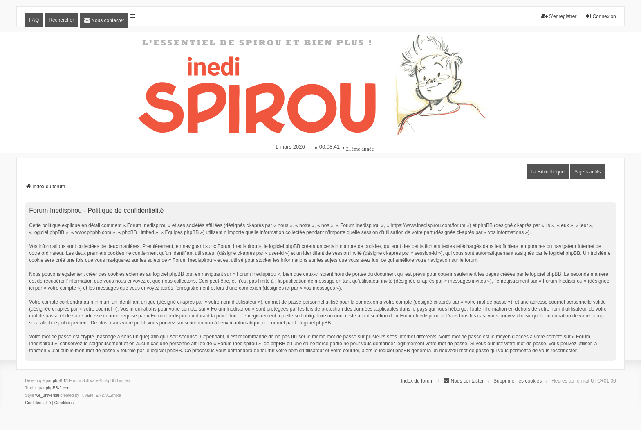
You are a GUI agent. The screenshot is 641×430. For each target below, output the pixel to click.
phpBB (59, 380)
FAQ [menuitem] (34, 20)
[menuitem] (104, 20)
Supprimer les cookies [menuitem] (517, 381)
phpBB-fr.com (58, 388)
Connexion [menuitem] (600, 16)
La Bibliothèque (548, 172)
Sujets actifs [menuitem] (587, 172)
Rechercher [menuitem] (61, 20)
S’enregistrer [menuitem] (558, 16)
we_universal (47, 395)
